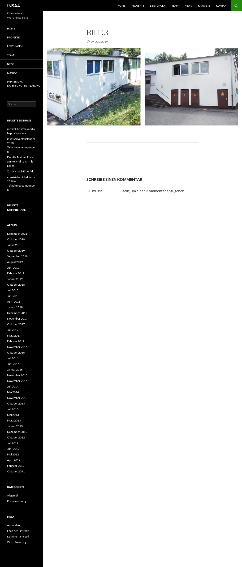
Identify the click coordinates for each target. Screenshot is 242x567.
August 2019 (15, 262)
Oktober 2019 (16, 250)
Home (121, 5)
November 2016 (17, 347)
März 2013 (14, 420)
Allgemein (13, 495)
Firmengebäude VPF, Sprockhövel (159, 41)
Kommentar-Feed (18, 536)
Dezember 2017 (17, 313)
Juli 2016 (12, 358)
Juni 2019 (13, 267)
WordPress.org (16, 542)
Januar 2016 (15, 369)
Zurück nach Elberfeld (21, 171)
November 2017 (17, 318)
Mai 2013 (13, 415)
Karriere (204, 5)
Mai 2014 (13, 392)
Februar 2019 (15, 273)
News (188, 5)
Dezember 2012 (17, 432)
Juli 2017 (12, 330)
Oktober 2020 (16, 239)
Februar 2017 (15, 341)
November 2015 (17, 375)
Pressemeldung (16, 501)
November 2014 (17, 381)
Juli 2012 (12, 443)
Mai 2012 (13, 454)
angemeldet (112, 190)
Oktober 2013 (16, 403)
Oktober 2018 (16, 284)
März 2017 (14, 335)
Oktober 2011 (16, 471)
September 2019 (17, 256)
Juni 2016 (13, 364)
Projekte (137, 5)
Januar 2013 (15, 426)
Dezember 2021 (17, 233)
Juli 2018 (12, 290)
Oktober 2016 (16, 352)
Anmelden (13, 525)
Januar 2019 (15, 279)
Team (175, 5)
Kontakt (222, 5)
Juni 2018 (13, 296)
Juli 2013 (12, 409)
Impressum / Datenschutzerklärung (23, 83)
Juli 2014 (12, 386)
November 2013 (17, 398)
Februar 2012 (15, 465)
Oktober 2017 (16, 324)
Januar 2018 (15, 307)
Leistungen (157, 5)
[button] (10, 556)
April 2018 (13, 301)
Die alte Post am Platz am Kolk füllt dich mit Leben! (20, 161)
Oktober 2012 (16, 437)
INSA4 (13, 5)
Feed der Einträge (18, 531)
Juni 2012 (13, 448)
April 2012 (13, 460)
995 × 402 (121, 41)
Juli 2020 (12, 245)
